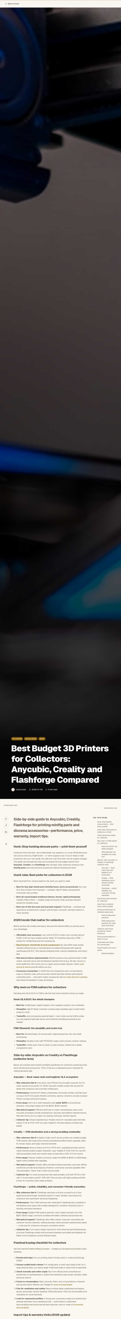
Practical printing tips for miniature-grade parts (106, 911)
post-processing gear (63, 1284)
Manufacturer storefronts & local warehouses (38, 945)
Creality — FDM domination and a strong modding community (108, 881)
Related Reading (108, 953)
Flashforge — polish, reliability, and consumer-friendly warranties (109, 891)
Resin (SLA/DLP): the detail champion (109, 847)
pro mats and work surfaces (75, 977)
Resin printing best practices (109, 916)
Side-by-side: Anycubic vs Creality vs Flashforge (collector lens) (107, 862)
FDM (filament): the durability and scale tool (109, 854)
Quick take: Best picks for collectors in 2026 (107, 831)
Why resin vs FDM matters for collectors (107, 842)
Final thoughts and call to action (106, 949)
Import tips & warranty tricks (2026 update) (105, 905)
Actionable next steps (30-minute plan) (105, 943)
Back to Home (12, 4)
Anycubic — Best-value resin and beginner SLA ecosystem (108, 871)
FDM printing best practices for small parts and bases (108, 923)
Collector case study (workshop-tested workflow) (105, 931)
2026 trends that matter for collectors (106, 836)
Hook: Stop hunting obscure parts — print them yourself (105, 824)
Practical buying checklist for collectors (107, 900)
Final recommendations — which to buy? (107, 938)
